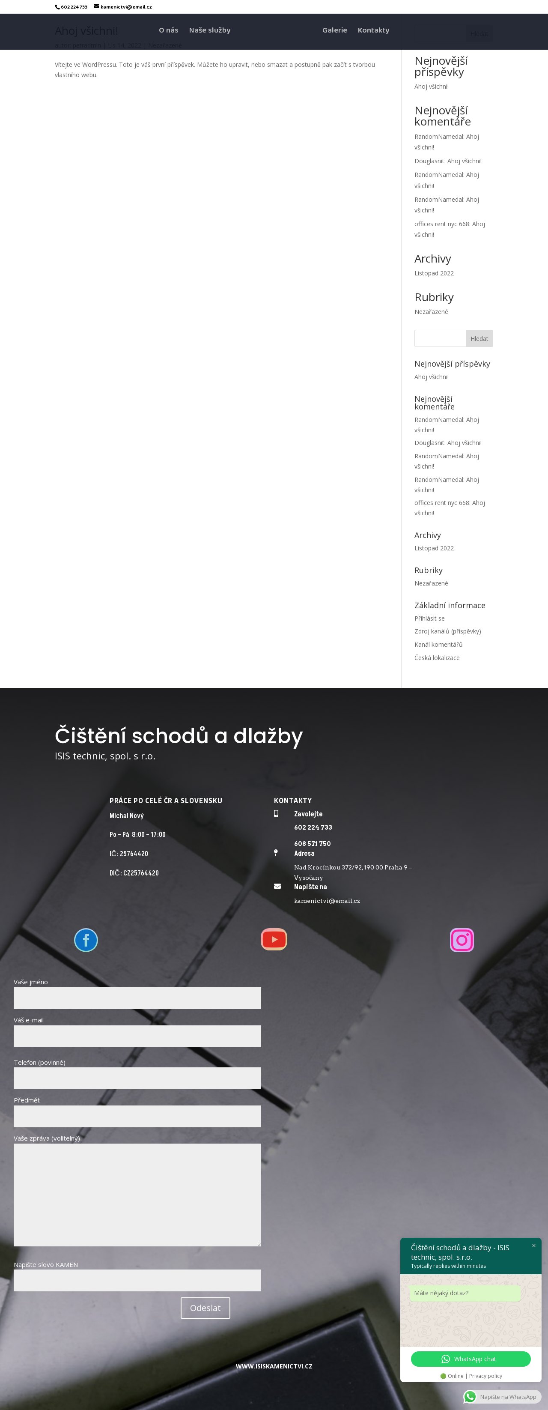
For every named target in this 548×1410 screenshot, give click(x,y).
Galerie (334, 33)
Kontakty (373, 33)
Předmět (137, 1108)
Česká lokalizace (437, 658)
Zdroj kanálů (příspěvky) (447, 631)
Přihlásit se (429, 618)
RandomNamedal (438, 136)
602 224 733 (313, 827)
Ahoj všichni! (431, 86)
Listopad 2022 (434, 273)
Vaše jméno (137, 989)
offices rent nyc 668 (441, 224)
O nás (169, 33)
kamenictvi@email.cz (327, 900)
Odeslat (205, 1308)
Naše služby (209, 33)
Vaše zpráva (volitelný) (137, 1191)
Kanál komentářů (438, 644)
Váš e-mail (137, 1028)
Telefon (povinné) (137, 1070)
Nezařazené (431, 312)
